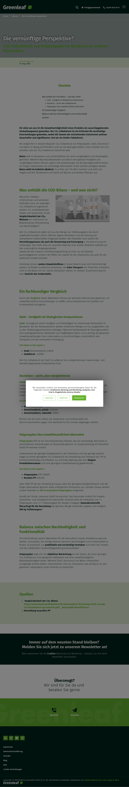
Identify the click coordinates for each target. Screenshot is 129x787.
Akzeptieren (79, 398)
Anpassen (49, 398)
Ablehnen (64, 398)
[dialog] (64, 393)
